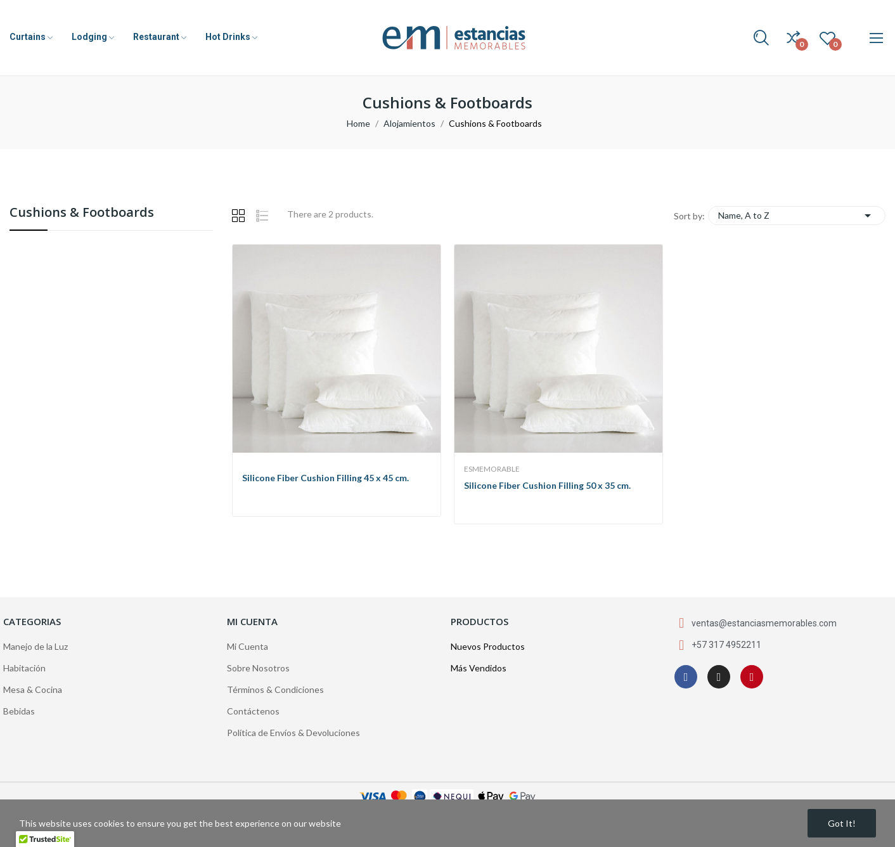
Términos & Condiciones (275, 689)
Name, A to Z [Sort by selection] (796, 215)
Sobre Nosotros (258, 668)
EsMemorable (492, 469)
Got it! (842, 823)
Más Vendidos (478, 668)
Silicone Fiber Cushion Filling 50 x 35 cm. (547, 485)
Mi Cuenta (247, 646)
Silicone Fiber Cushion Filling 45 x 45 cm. (325, 477)
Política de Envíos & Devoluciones (293, 732)
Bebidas (19, 711)
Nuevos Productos (488, 646)
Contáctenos (253, 711)
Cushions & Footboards (82, 213)
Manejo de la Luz (35, 646)
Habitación (24, 668)
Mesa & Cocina (32, 689)
